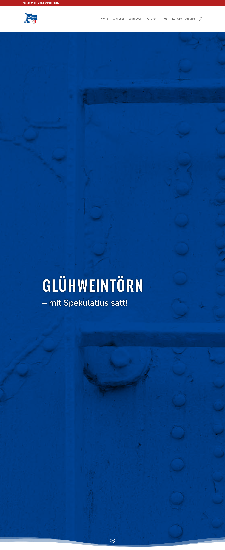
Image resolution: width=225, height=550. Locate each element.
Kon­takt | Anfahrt (183, 18)
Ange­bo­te (135, 18)
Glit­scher (118, 18)
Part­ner (151, 18)
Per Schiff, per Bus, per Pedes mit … (41, 3)
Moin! (104, 18)
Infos (164, 18)
